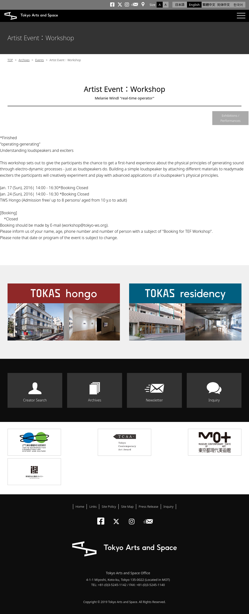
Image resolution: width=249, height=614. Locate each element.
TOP (10, 60)
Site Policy (109, 506)
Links (93, 506)
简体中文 (223, 4)
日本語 (180, 4)
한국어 (238, 4)
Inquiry (214, 400)
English (194, 4)
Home (80, 506)
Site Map (127, 506)
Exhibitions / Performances (230, 118)
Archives (23, 60)
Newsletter (154, 400)
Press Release (148, 506)
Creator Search (35, 400)
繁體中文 (209, 4)
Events (39, 60)
